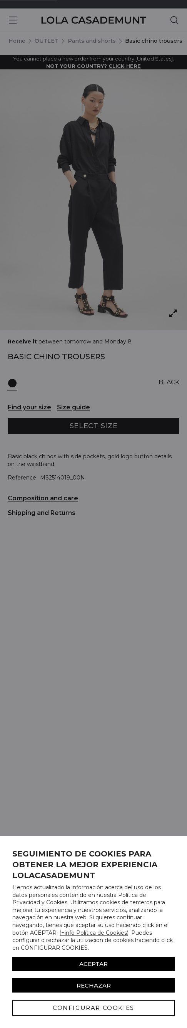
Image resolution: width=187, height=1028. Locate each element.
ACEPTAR (93, 963)
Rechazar (94, 985)
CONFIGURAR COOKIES (93, 1007)
